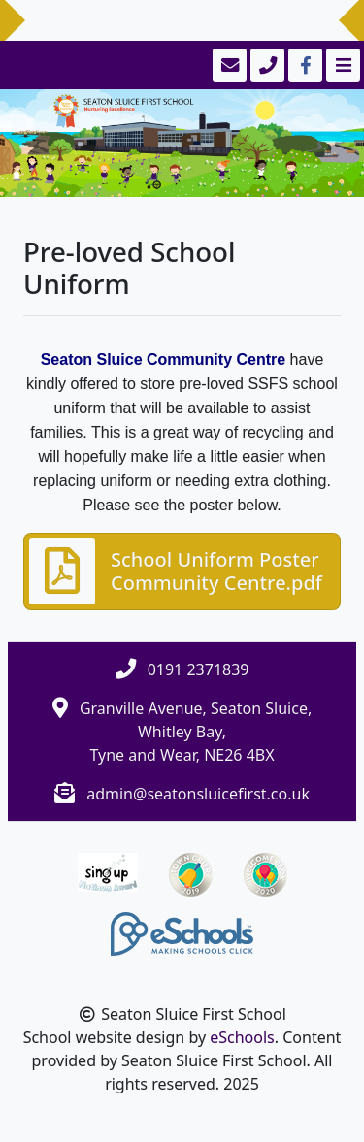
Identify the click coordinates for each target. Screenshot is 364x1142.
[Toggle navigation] (341, 65)
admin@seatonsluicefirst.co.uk (198, 793)
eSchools (242, 1037)
